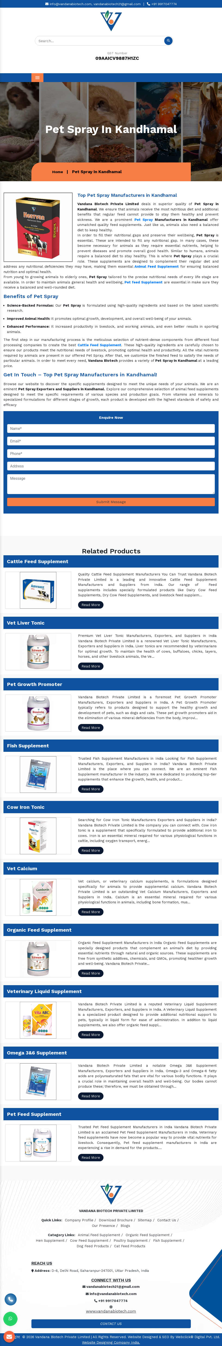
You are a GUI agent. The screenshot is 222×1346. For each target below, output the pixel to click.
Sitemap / (146, 1220)
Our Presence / (105, 1226)
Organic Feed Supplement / (149, 1235)
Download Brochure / (117, 1220)
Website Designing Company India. (111, 1342)
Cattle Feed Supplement (99, 345)
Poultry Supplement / (132, 1240)
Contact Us (111, 1324)
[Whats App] (10, 1319)
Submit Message (111, 502)
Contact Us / (168, 1220)
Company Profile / (80, 1220)
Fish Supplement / (168, 1240)
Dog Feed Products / (94, 1246)
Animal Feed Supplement (156, 266)
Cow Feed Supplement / (90, 1240)
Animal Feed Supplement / (100, 1235)
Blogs (125, 1226)
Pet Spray (143, 220)
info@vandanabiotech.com (111, 1294)
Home (57, 172)
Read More (91, 605)
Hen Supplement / (51, 1240)
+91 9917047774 (162, 4)
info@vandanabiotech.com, (68, 4)
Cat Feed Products (129, 1246)
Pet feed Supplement (144, 282)
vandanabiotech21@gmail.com (117, 4)
